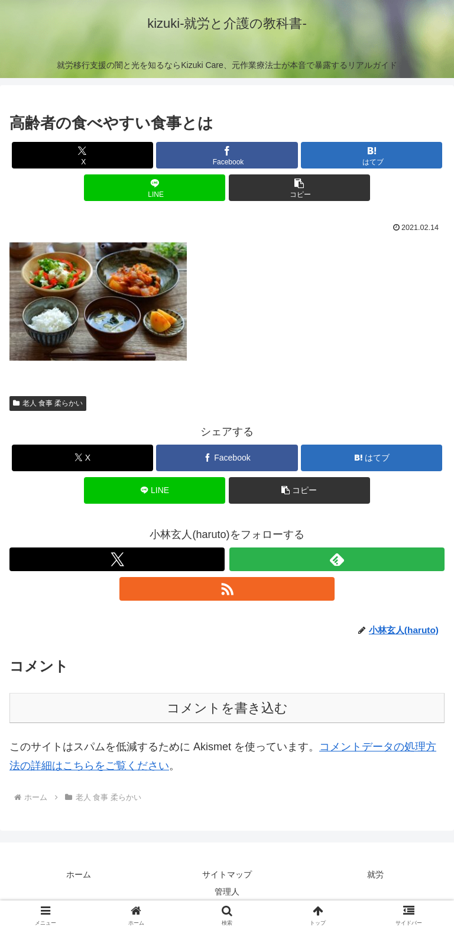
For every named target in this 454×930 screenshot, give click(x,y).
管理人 (227, 891)
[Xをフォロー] (117, 559)
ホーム (78, 874)
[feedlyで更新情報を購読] (337, 559)
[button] (299, 187)
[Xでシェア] (82, 155)
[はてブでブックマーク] (371, 155)
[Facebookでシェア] (226, 155)
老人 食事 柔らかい (48, 403)
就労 (375, 874)
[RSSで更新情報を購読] (227, 589)
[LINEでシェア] (154, 187)
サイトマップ (227, 874)
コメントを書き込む (227, 708)
